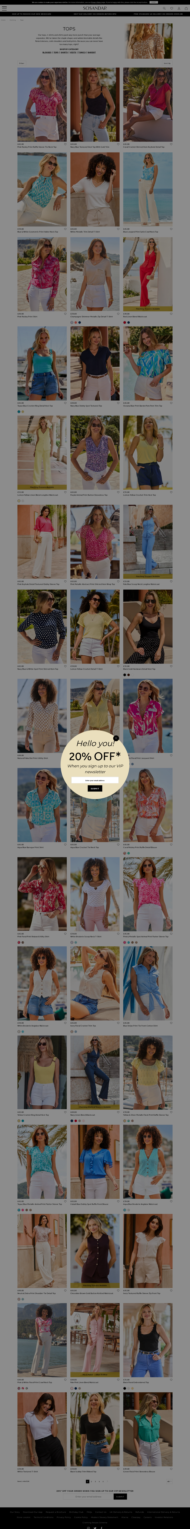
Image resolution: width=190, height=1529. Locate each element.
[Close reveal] (116, 738)
